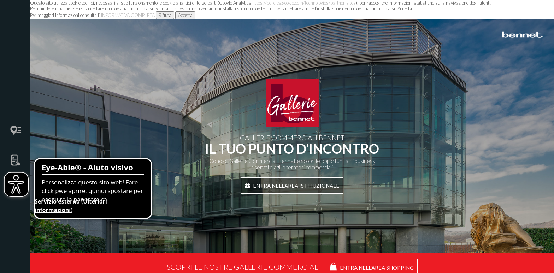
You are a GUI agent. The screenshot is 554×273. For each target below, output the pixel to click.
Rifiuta (165, 15)
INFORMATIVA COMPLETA (128, 15)
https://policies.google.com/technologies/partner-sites (304, 3)
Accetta (185, 15)
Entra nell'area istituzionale (292, 185)
